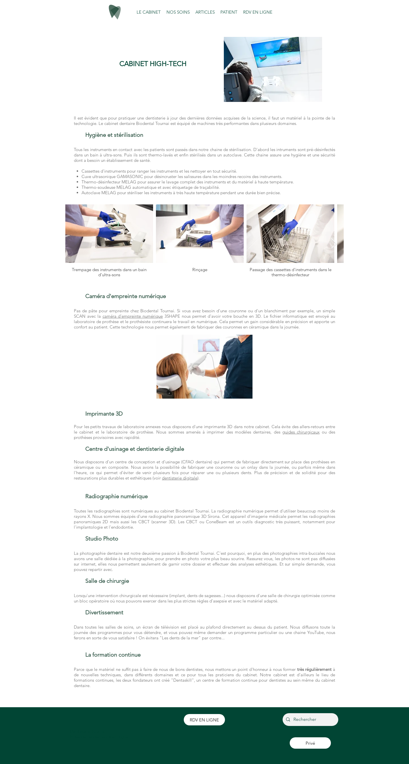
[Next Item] (334, 244)
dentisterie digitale (179, 478)
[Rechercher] (309, 719)
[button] (149, 12)
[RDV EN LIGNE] (204, 719)
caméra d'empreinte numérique (133, 316)
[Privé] (310, 743)
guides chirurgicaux (301, 432)
